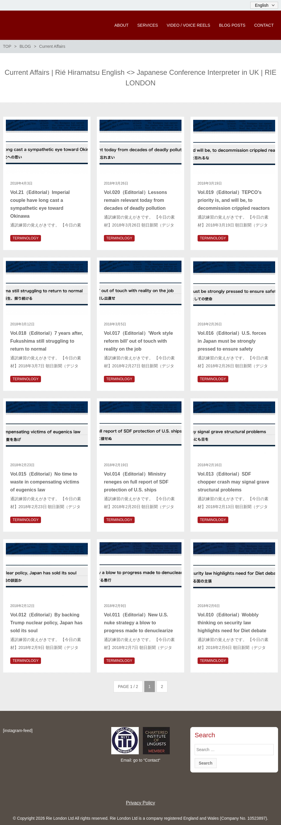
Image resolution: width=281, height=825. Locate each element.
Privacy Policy (140, 802)
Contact (152, 760)
